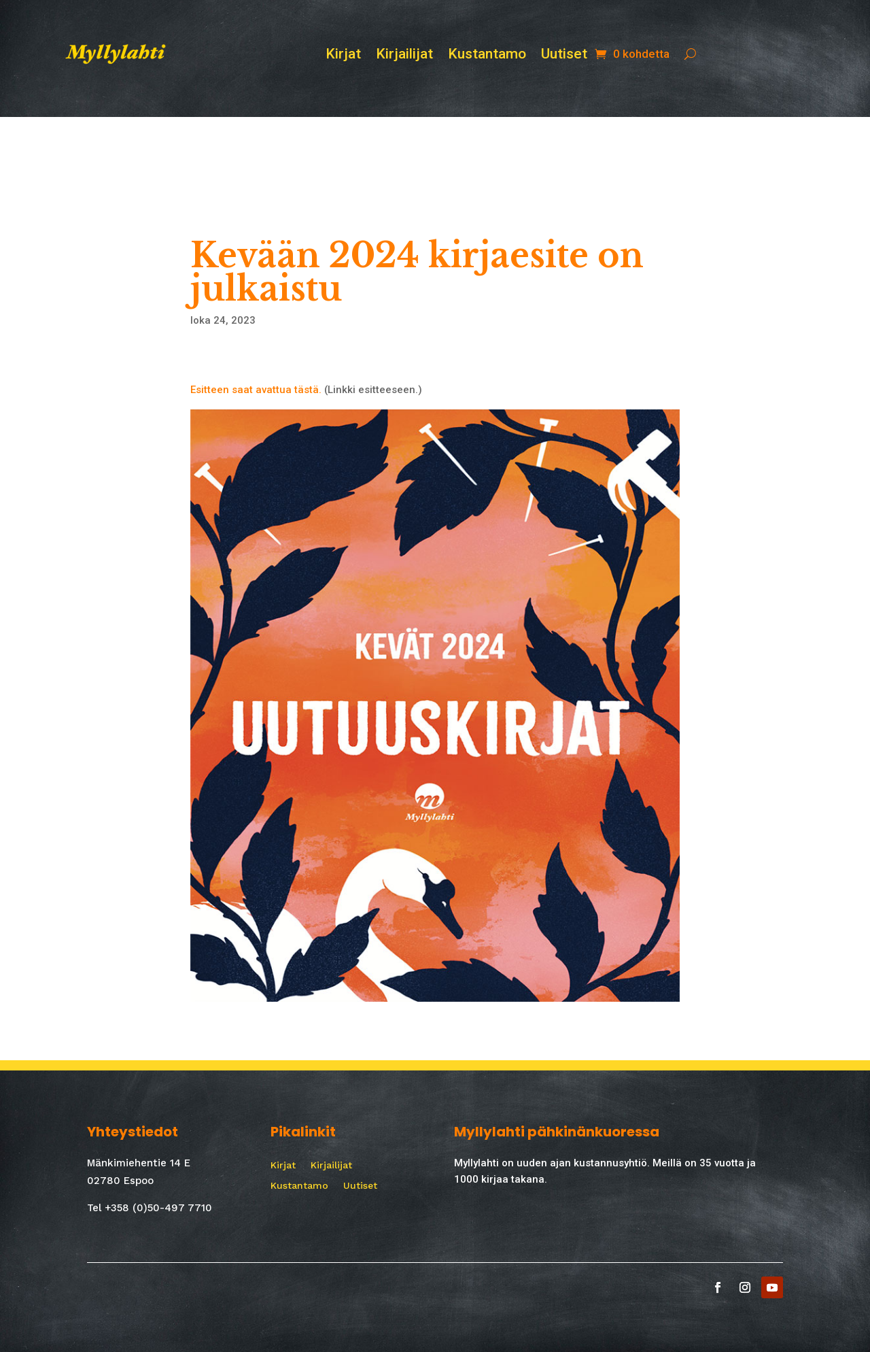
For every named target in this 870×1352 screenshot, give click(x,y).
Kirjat (343, 55)
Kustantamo (487, 55)
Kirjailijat (404, 55)
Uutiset (564, 55)
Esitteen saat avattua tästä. (255, 390)
